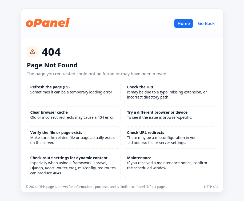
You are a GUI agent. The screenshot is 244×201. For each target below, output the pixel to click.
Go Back (206, 23)
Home (184, 23)
